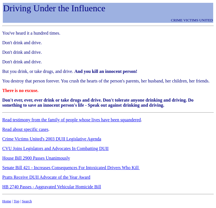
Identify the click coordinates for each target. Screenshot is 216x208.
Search (27, 201)
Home (6, 201)
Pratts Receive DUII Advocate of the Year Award (46, 177)
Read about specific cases (25, 129)
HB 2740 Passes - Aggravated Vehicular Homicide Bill (51, 186)
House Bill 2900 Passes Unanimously (36, 158)
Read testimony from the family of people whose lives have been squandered (71, 119)
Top (16, 201)
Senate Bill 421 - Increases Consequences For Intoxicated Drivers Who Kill (71, 167)
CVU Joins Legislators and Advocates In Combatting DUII (55, 148)
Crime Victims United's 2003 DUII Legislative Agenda (51, 139)
